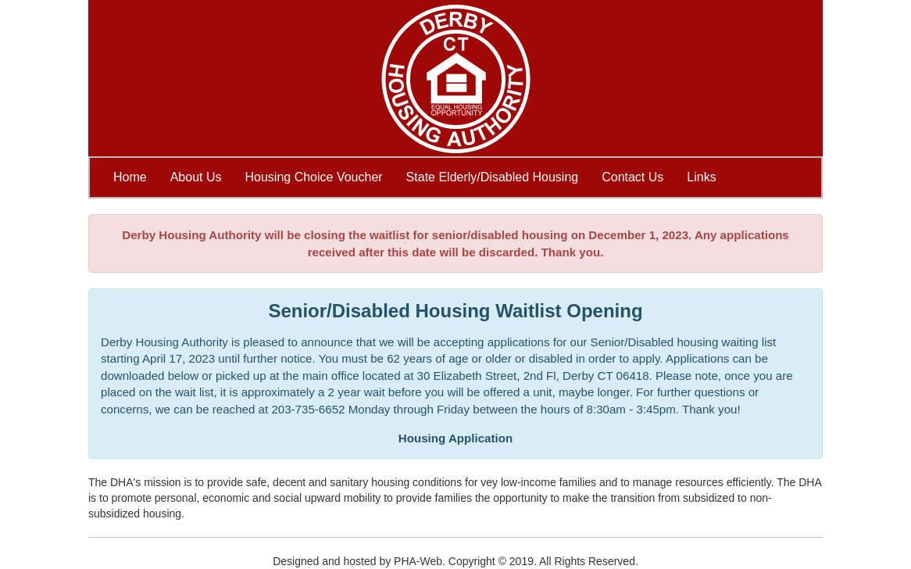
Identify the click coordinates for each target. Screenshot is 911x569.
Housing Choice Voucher (314, 177)
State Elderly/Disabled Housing (492, 177)
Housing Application (455, 438)
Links (701, 177)
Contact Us (632, 177)
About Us (196, 177)
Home (130, 177)
